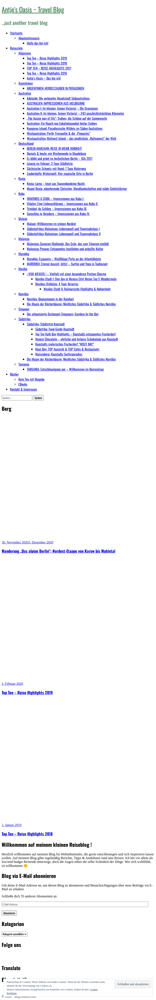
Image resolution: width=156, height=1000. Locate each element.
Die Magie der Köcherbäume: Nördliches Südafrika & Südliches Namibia (71, 303)
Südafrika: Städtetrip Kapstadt (46, 324)
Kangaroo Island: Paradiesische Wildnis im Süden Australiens (64, 128)
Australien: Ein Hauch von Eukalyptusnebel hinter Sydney (62, 123)
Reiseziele (16, 48)
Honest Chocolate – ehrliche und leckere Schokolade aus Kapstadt (76, 339)
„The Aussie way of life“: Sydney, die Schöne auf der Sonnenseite (67, 118)
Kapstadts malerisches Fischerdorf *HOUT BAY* (64, 344)
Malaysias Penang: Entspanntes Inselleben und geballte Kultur (65, 248)
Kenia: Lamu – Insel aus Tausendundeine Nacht (56, 183)
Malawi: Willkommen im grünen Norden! (51, 223)
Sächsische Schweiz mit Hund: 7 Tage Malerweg (56, 168)
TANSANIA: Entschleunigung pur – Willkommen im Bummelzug (65, 369)
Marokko (23, 253)
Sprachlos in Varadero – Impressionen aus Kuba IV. (58, 213)
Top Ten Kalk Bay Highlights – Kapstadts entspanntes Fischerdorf (75, 334)
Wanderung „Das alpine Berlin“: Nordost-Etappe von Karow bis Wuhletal (58, 551)
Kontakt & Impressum (23, 389)
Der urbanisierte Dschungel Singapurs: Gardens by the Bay (62, 313)
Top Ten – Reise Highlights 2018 (47, 63)
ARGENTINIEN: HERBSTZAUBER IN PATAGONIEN (55, 88)
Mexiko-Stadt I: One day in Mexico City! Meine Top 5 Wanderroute (76, 278)
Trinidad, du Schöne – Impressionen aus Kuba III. (57, 208)
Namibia (23, 293)
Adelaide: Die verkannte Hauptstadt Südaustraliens (58, 98)
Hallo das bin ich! (37, 43)
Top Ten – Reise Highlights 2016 (47, 73)
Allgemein (24, 53)
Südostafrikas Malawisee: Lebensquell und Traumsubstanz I (63, 228)
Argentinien (25, 83)
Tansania (23, 364)
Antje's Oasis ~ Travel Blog (33, 9)
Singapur (23, 308)
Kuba (21, 193)
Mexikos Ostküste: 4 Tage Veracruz (56, 283)
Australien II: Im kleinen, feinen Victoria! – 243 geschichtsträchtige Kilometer (75, 113)
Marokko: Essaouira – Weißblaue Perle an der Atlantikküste (64, 258)
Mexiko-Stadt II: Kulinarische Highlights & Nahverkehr (77, 288)
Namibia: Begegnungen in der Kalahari (50, 298)
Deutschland (26, 143)
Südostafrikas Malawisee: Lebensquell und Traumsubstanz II (64, 233)
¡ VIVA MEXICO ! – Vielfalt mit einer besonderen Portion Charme (66, 273)
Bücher (14, 374)
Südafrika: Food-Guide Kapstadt (54, 329)
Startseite (16, 33)
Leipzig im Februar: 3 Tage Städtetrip (50, 163)
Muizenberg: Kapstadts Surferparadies (58, 354)
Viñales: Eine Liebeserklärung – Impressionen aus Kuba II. (62, 203)
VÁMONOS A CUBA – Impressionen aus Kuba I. (55, 198)
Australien (24, 93)
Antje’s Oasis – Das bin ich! (44, 78)
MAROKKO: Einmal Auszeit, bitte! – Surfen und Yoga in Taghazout (67, 263)
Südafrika (24, 318)
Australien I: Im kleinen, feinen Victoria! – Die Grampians (62, 108)
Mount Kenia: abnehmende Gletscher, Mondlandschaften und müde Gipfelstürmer (77, 188)
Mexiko (22, 268)
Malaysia (23, 238)
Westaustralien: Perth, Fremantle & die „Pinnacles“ (58, 133)
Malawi (22, 218)
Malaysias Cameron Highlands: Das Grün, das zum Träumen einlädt (68, 243)
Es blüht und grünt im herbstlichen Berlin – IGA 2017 (59, 158)
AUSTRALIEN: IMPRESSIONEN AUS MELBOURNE (56, 103)
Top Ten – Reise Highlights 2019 (47, 58)
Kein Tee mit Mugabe (31, 379)
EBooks (22, 384)
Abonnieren (9, 913)
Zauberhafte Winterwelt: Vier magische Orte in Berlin (60, 173)
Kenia (21, 178)
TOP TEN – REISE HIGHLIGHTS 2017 (49, 68)
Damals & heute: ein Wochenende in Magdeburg (56, 153)
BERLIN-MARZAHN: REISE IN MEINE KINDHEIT (54, 148)
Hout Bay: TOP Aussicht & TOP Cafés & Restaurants (67, 349)
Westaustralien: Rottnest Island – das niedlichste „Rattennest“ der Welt (71, 138)
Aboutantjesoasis (28, 38)
